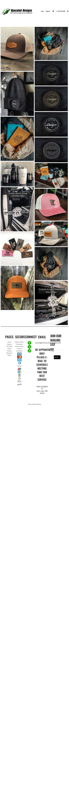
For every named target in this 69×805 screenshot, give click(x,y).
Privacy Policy (19, 346)
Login (42, 11)
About (9, 349)
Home (9, 342)
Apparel (9, 344)
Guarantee (19, 344)
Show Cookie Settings (34, 404)
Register (48, 11)
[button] (53, 11)
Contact (9, 351)
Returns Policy (19, 342)
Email (52, 348)
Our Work (9, 346)
